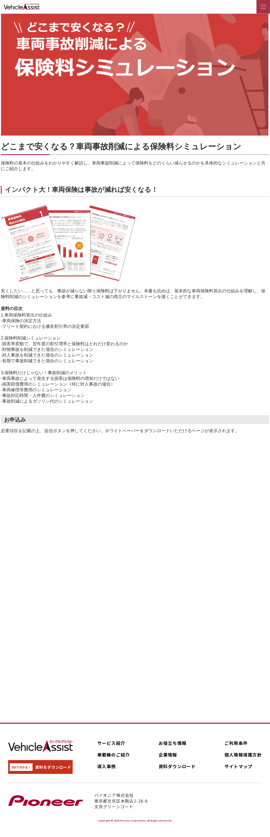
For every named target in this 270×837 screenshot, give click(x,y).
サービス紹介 (111, 743)
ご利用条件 (236, 743)
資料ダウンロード (177, 766)
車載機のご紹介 (113, 754)
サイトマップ (238, 766)
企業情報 (168, 754)
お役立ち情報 (173, 743)
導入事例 (106, 766)
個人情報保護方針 (243, 754)
